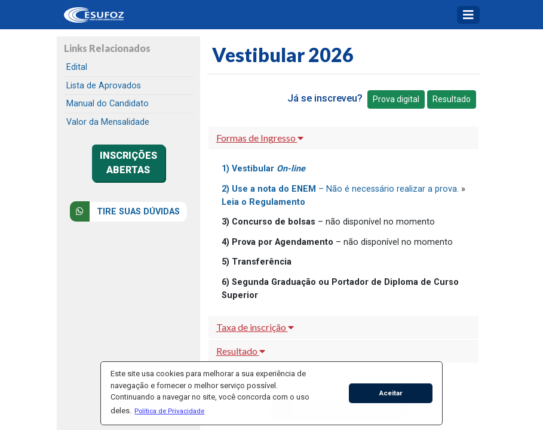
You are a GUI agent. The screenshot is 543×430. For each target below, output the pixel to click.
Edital (76, 67)
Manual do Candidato (107, 104)
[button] (169, 411)
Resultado (451, 99)
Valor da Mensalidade (107, 122)
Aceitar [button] (391, 393)
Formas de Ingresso (259, 137)
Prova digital (396, 99)
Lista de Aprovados (103, 86)
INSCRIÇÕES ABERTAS (128, 163)
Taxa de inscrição (255, 327)
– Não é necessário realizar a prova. (340, 189)
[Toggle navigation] (468, 15)
